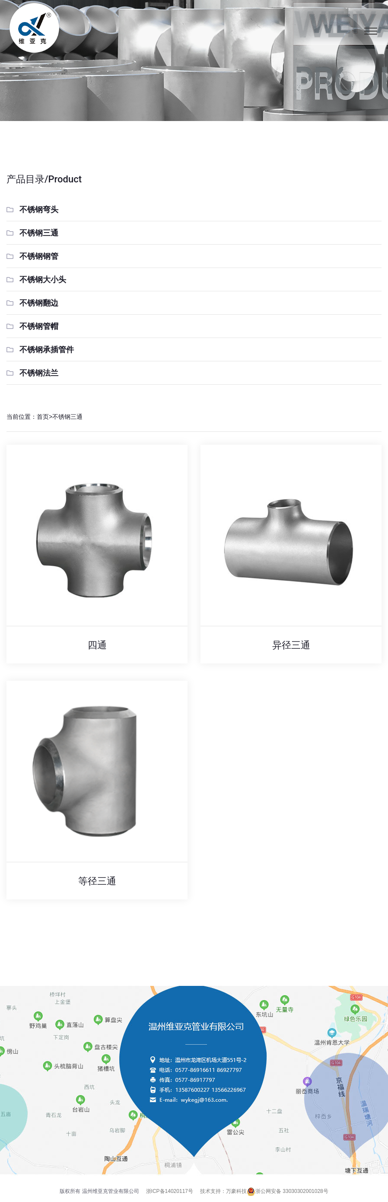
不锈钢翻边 (38, 303)
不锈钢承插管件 (46, 349)
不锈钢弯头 (38, 209)
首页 (43, 416)
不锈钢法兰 (38, 373)
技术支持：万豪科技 (223, 1191)
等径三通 (97, 881)
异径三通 (291, 645)
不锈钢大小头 (42, 279)
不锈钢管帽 (38, 326)
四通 (97, 645)
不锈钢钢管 (38, 256)
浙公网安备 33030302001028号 (287, 1191)
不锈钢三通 (38, 233)
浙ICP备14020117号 (169, 1191)
